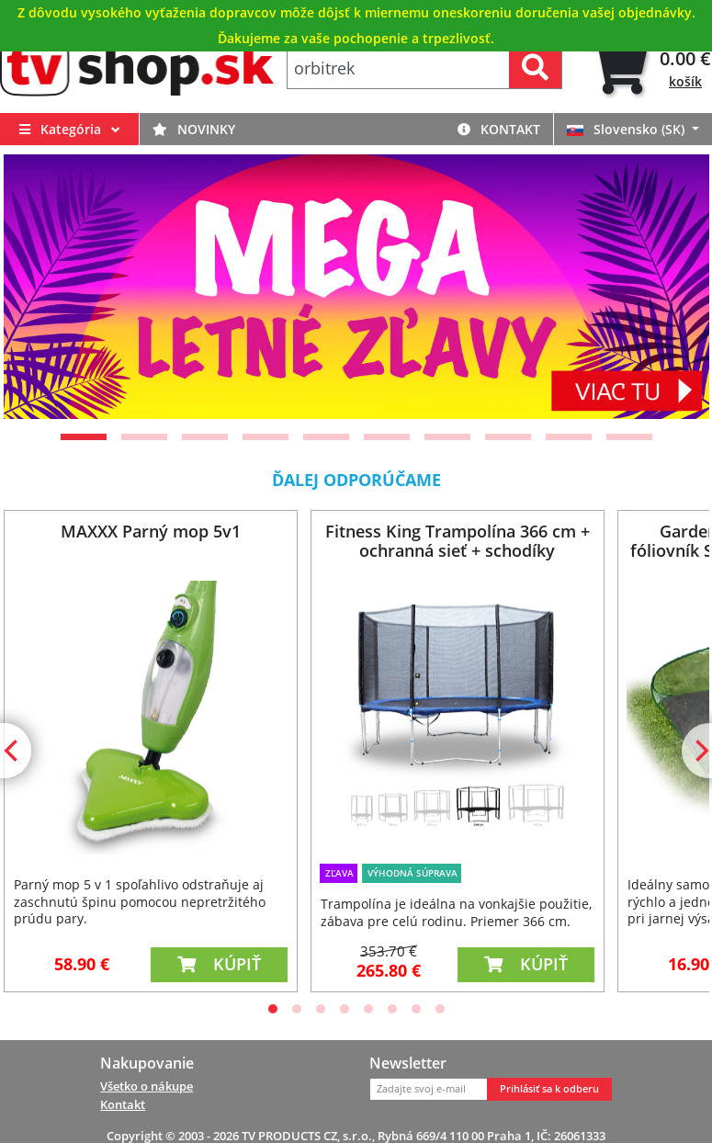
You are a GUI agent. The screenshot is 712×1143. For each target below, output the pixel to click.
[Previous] (40, 286)
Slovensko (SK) (627, 129)
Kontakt (499, 129)
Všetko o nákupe (146, 1086)
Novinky (194, 129)
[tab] (650, 68)
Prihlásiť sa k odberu (549, 1088)
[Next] (672, 286)
